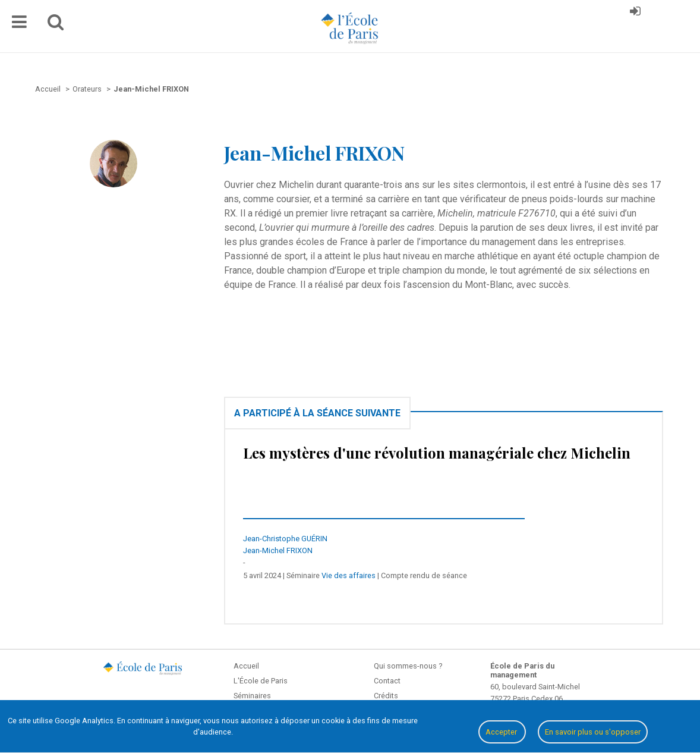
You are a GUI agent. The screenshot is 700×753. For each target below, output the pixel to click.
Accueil (246, 665)
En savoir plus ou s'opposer (593, 731)
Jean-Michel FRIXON (278, 550)
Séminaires (252, 695)
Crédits (386, 695)
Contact (387, 680)
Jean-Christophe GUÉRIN (285, 538)
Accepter (502, 731)
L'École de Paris (261, 680)
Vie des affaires (348, 575)
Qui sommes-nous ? (408, 665)
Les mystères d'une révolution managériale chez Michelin (436, 452)
